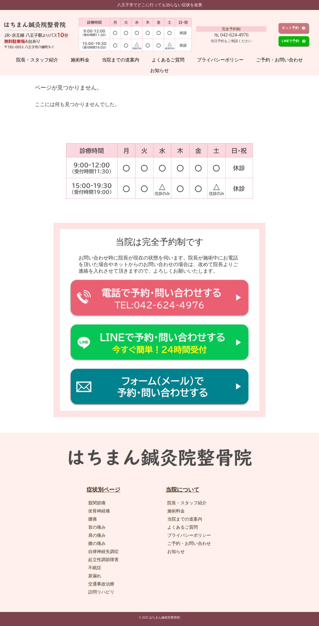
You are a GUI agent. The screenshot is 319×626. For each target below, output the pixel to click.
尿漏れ (94, 576)
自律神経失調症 (103, 551)
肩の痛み (97, 535)
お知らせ (159, 70)
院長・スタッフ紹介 (37, 60)
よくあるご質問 (168, 60)
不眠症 (94, 567)
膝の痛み (97, 543)
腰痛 (92, 519)
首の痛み (97, 527)
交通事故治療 (101, 584)
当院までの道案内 (120, 60)
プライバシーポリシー (220, 60)
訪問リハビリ (101, 592)
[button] (293, 28)
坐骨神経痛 (99, 511)
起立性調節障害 (103, 559)
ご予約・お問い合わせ (279, 60)
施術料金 (80, 60)
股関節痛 (97, 503)
